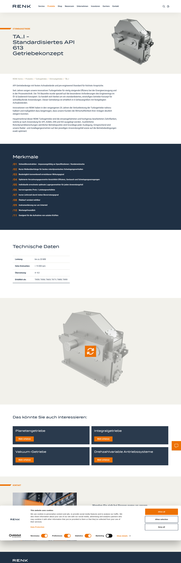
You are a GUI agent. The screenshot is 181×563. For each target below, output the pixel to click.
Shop (60, 9)
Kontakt (115, 9)
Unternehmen (82, 9)
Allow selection (161, 542)
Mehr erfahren (25, 426)
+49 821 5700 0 (103, 511)
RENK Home (18, 66)
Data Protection (37, 550)
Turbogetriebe (41, 66)
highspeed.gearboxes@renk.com (110, 515)
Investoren (95, 9)
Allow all (161, 534)
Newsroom (69, 9)
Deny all (161, 550)
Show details (122, 558)
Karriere (106, 9)
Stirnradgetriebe (55, 66)
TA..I (67, 66)
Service (41, 9)
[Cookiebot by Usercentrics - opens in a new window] (15, 558)
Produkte (51, 9)
